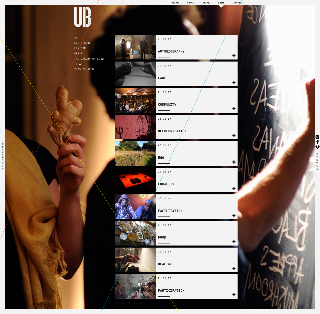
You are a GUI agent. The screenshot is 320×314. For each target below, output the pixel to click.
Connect (238, 2)
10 (140, 302)
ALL (76, 37)
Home (175, 2)
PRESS (78, 53)
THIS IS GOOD (84, 69)
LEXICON (80, 48)
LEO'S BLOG (82, 42)
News (221, 2)
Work (206, 2)
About (191, 2)
